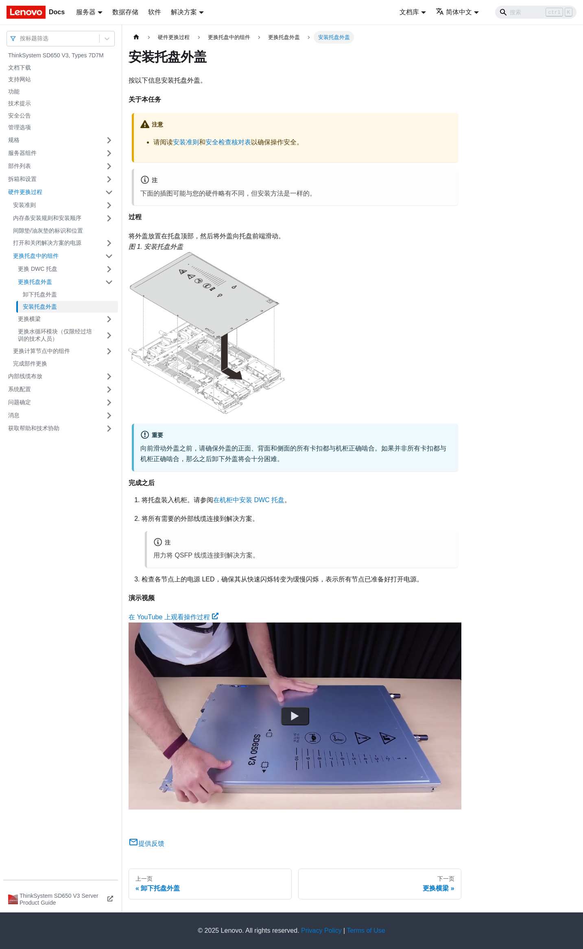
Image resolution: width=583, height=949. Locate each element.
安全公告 (19, 115)
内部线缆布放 (25, 376)
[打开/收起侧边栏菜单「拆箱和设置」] (109, 179)
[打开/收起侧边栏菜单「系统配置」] (109, 389)
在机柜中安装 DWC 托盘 (248, 499)
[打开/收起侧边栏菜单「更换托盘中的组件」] (109, 256)
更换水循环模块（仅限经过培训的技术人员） (55, 335)
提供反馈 (146, 843)
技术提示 (19, 103)
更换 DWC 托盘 (37, 269)
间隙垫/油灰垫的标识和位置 (48, 230)
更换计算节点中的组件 (41, 351)
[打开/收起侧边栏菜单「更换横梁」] (109, 319)
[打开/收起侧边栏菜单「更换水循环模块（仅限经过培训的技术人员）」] (109, 335)
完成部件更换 (30, 363)
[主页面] (136, 37)
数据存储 (125, 12)
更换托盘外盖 (35, 282)
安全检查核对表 (228, 142)
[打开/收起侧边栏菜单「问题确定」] (109, 402)
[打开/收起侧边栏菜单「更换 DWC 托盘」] (109, 269)
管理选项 (19, 127)
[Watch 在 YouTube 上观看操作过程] (295, 716)
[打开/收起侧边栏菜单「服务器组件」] (109, 153)
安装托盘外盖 (40, 306)
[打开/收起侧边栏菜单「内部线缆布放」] (109, 376)
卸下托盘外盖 (40, 294)
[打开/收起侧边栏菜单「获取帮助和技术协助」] (109, 428)
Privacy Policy (321, 930)
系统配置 (19, 389)
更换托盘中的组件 (36, 255)
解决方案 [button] (184, 12)
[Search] (535, 12)
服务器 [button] (86, 12)
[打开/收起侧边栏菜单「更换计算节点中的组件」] (109, 351)
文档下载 (19, 67)
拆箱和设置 (22, 179)
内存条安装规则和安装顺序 (47, 218)
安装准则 (24, 205)
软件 (154, 12)
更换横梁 (29, 319)
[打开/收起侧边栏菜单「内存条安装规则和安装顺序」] (109, 218)
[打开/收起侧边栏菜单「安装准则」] (109, 205)
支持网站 (19, 79)
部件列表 (19, 166)
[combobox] (21, 38)
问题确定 (19, 402)
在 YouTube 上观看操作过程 (173, 617)
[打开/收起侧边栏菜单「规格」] (109, 140)
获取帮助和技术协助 (33, 428)
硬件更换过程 (25, 192)
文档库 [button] (409, 12)
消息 (14, 415)
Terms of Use (366, 930)
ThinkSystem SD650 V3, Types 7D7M (56, 55)
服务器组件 (22, 153)
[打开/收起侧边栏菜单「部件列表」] (109, 166)
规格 (14, 140)
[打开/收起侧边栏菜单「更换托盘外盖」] (109, 282)
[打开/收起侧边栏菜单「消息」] (109, 415)
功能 (14, 91)
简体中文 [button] (454, 12)
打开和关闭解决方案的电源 (47, 242)
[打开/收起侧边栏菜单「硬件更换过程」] (109, 192)
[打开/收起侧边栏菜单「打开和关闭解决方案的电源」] (109, 243)
